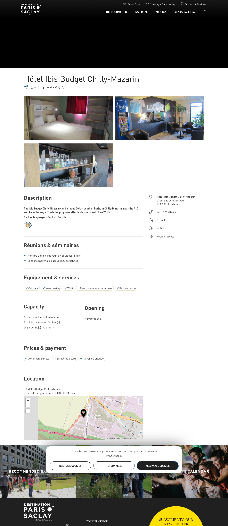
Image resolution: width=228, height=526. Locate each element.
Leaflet (108, 439)
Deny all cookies (70, 465)
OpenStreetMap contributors (131, 439)
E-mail (161, 220)
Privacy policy (114, 455)
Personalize (114, 465)
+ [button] (28, 400)
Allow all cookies (158, 465)
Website (161, 228)
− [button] (28, 405)
